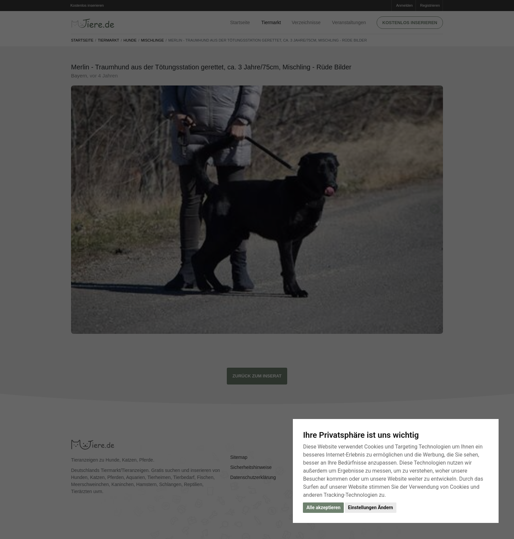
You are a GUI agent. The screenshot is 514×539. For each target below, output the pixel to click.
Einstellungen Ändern (370, 507)
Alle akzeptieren (323, 507)
